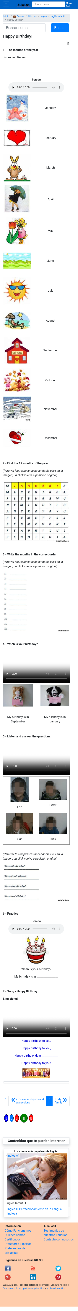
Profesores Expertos (18, 1244)
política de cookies (55, 1288)
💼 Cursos (18, 16)
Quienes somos (15, 1235)
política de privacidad (33, 1288)
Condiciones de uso (12, 1288)
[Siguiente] (61, 1101)
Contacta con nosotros (59, 1239)
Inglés (43, 16)
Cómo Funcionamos (18, 1230)
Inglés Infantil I (58, 16)
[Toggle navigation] (6, 3)
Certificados (13, 1239)
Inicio (6, 16)
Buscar (60, 28)
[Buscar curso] (48, 4)
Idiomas (32, 16)
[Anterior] (27, 1101)
